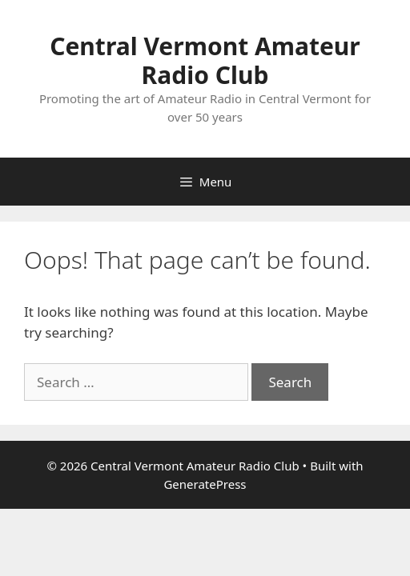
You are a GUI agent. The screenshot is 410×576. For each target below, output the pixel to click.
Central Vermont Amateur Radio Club (205, 60)
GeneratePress (204, 484)
